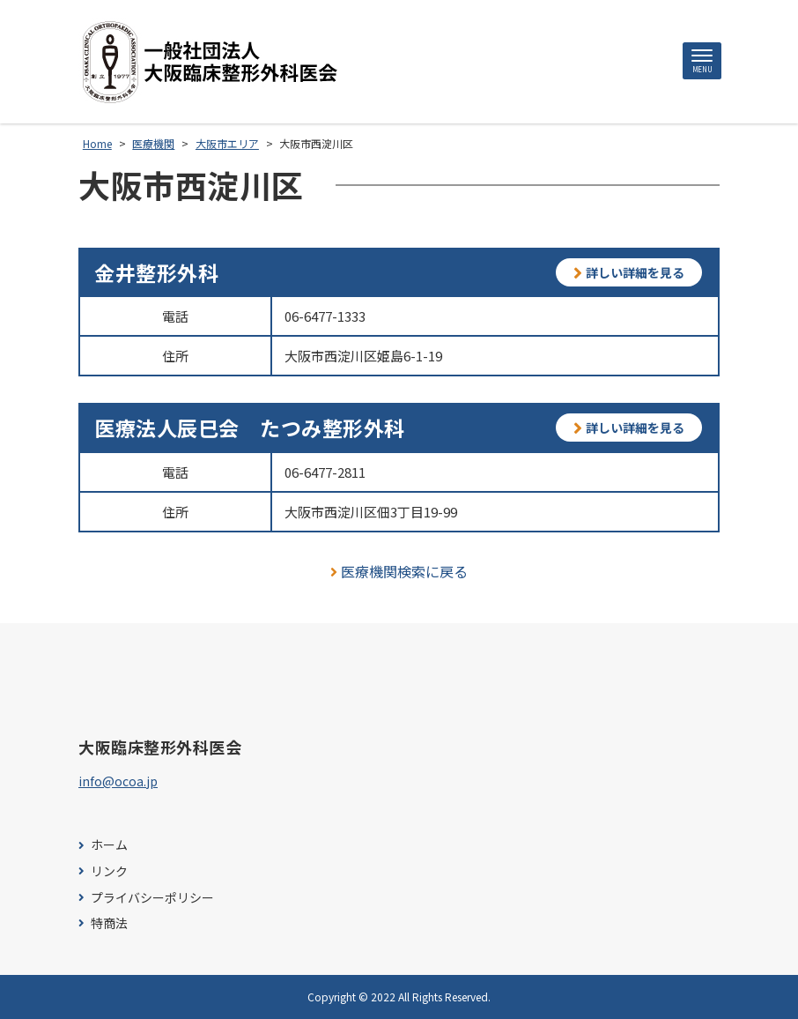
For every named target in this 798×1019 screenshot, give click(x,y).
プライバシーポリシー (152, 897)
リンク (109, 871)
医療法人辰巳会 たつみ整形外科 (249, 428)
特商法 (109, 923)
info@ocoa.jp (118, 781)
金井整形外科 (156, 272)
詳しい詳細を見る (628, 273)
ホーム (109, 845)
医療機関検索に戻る (399, 571)
